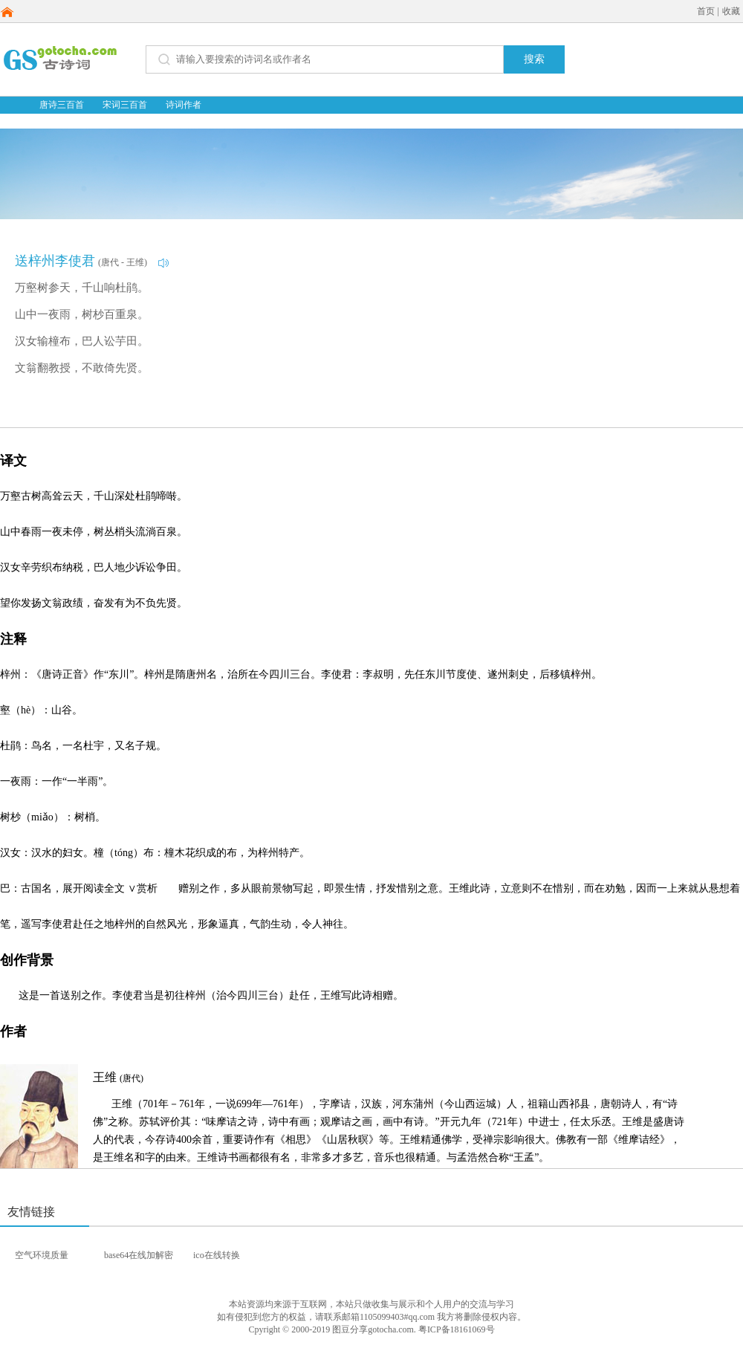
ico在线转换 (216, 1255)
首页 (706, 11)
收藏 (731, 11)
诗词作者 (183, 105)
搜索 (534, 59)
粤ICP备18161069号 (456, 1329)
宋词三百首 (125, 105)
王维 (118, 1077)
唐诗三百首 (61, 105)
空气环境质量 (41, 1255)
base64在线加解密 (138, 1255)
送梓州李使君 (55, 260)
